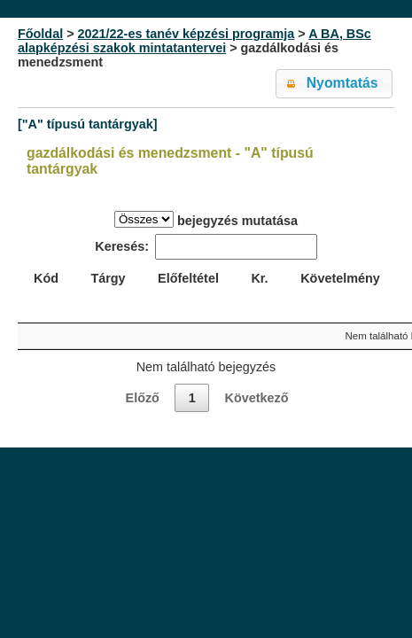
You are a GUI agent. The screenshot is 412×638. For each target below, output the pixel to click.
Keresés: (205, 247)
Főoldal (40, 34)
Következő (256, 398)
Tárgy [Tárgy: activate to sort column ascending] (107, 278)
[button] (334, 83)
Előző (142, 398)
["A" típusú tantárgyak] (88, 124)
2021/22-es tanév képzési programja (186, 34)
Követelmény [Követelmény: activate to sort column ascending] (340, 278)
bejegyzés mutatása (206, 219)
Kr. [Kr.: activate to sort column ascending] (259, 278)
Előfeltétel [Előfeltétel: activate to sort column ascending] (188, 278)
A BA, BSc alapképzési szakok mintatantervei (194, 41)
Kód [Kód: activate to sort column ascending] (46, 278)
